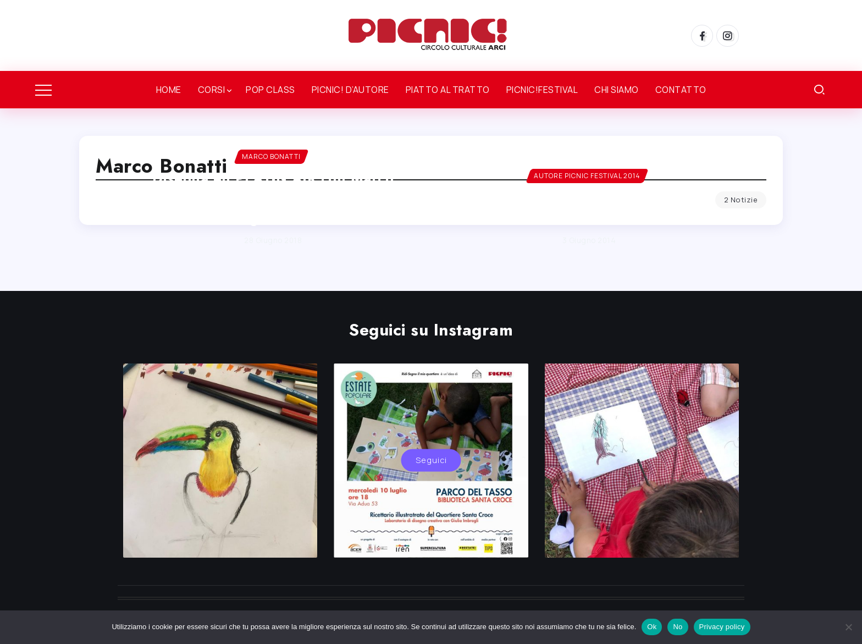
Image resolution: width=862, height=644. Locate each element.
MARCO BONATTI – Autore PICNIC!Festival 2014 (589, 208)
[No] (848, 626)
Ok (651, 627)
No (677, 627)
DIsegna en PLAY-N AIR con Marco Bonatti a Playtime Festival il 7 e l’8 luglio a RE (273, 198)
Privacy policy (722, 627)
